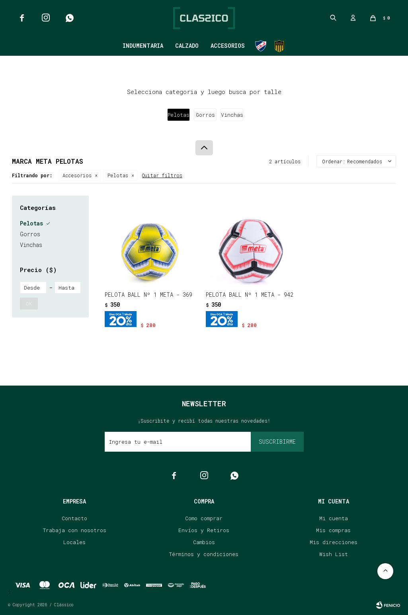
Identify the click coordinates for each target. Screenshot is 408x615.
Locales (74, 542)
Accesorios (228, 45)
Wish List (333, 554)
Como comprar (204, 518)
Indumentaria (143, 45)
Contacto (74, 518)
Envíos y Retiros (203, 530)
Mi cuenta (333, 518)
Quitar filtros (162, 175)
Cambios (204, 542)
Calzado (187, 45)
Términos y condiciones (203, 554)
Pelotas (117, 175)
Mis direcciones (333, 542)
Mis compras (333, 530)
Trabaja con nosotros (74, 530)
